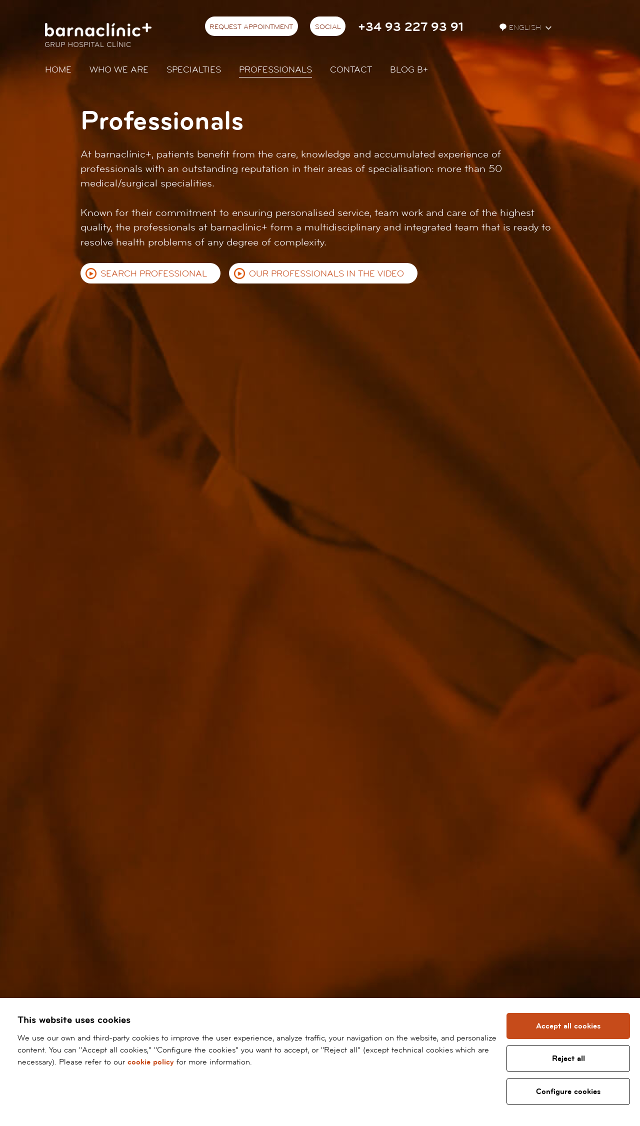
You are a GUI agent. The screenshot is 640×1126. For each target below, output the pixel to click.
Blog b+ (409, 70)
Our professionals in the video (326, 274)
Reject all (568, 1059)
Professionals (275, 70)
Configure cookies (568, 1091)
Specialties (193, 70)
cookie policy (151, 1062)
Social (328, 27)
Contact (351, 70)
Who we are (119, 70)
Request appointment (251, 27)
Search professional (153, 274)
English (521, 27)
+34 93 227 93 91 (411, 27)
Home (58, 70)
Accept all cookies (568, 1026)
